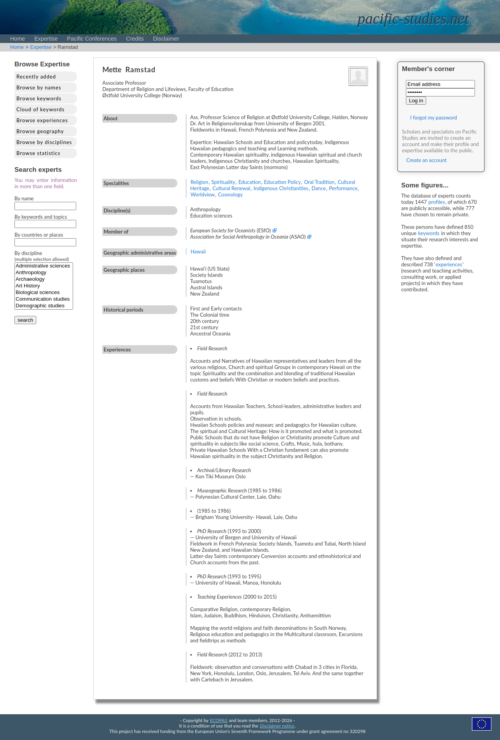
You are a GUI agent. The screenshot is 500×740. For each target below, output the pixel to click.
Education (250, 182)
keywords (428, 233)
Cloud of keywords (40, 109)
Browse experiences (42, 120)
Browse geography (40, 131)
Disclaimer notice (277, 725)
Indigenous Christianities (281, 188)
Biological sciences (44, 292)
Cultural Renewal (231, 188)
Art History (44, 286)
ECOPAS (218, 720)
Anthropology (44, 272)
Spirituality (223, 182)
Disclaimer (166, 39)
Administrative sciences (44, 266)
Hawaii (198, 251)
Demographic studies (44, 306)
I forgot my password (433, 117)
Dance (318, 188)
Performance (343, 188)
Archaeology (44, 279)
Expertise (46, 39)
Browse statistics (38, 153)
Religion (199, 182)
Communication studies (44, 299)
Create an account (426, 160)
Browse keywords (39, 98)
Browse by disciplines (44, 142)
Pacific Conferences (92, 39)
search (25, 320)
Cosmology (230, 194)
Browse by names (38, 87)
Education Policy (282, 182)
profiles (437, 202)
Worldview (203, 194)
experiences (449, 264)
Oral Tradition (319, 182)
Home (17, 39)
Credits (135, 39)
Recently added (36, 76)
